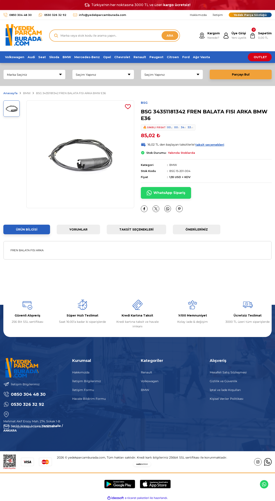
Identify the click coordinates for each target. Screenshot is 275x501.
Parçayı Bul (240, 74)
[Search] (114, 35)
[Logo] (22, 35)
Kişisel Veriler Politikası (226, 399)
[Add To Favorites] (128, 107)
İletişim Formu (83, 390)
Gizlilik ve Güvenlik (223, 381)
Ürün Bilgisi (26, 229)
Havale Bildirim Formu (89, 399)
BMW (173, 165)
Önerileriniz (196, 229)
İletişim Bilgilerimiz (86, 381)
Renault (146, 372)
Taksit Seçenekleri (136, 229)
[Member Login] (234, 35)
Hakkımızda (80, 372)
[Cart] (261, 35)
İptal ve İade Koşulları (225, 390)
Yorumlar (78, 229)
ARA (170, 35)
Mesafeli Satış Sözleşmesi (228, 372)
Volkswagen (149, 381)
